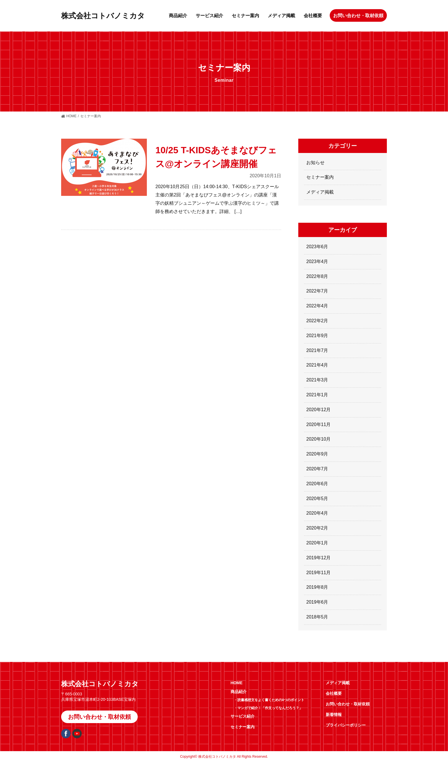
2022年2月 (317, 320)
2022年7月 (317, 291)
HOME (71, 116)
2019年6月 (317, 602)
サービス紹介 (209, 15)
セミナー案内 (245, 15)
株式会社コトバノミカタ (103, 15)
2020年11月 (318, 424)
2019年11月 (318, 572)
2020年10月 (318, 439)
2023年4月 (317, 261)
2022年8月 (317, 276)
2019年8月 (317, 587)
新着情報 (334, 714)
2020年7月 (317, 468)
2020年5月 (317, 498)
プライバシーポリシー (346, 725)
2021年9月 (317, 335)
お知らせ (315, 162)
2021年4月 (317, 365)
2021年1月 (317, 394)
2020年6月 (317, 483)
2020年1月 (317, 542)
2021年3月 (317, 379)
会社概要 (313, 15)
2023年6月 (317, 246)
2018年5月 (317, 616)
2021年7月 (317, 350)
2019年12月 (318, 557)
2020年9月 (317, 453)
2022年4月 (317, 305)
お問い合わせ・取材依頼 (358, 15)
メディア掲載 (281, 15)
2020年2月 (317, 528)
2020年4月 (317, 513)
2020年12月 (318, 409)
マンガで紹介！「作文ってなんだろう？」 (270, 708)
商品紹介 (178, 15)
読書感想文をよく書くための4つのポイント (271, 700)
